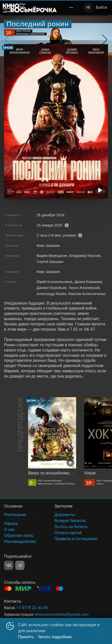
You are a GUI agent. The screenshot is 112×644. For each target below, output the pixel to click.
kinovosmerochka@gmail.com (62, 614)
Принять (26, 637)
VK (8, 565)
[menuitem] (71, 7)
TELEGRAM (20, 565)
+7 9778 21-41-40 (32, 608)
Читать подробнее (55, 637)
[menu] (68, 7)
